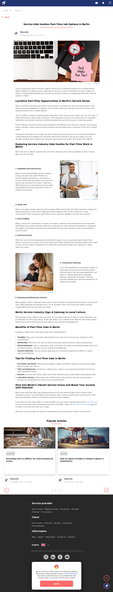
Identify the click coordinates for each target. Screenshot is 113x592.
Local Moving (91, 402)
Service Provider (83, 404)
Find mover (67, 523)
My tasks (75, 509)
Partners (71, 537)
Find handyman (38, 526)
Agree (56, 584)
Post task (48, 523)
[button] (6, 490)
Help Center (50, 537)
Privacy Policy (70, 573)
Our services (46, 512)
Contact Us (61, 537)
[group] (29, 455)
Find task (35, 512)
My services (65, 509)
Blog (34, 537)
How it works (37, 509)
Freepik (97, 83)
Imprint (40, 537)
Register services (51, 509)
